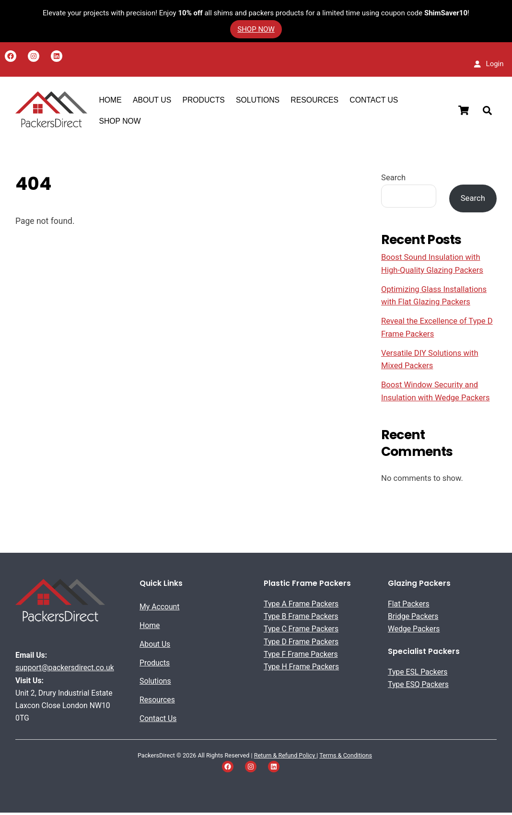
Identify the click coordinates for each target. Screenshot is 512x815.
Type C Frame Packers (301, 631)
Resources (315, 101)
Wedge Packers (414, 631)
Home (111, 101)
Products (204, 101)
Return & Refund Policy (285, 757)
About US (153, 101)
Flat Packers (408, 606)
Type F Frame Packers (301, 656)
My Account (159, 609)
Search (393, 180)
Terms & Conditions (345, 757)
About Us (155, 646)
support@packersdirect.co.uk (64, 670)
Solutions (258, 101)
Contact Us (374, 101)
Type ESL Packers (417, 673)
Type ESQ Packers (418, 686)
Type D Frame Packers (301, 643)
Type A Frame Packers (301, 606)
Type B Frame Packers (301, 618)
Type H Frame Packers (301, 669)
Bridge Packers (413, 618)
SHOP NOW (120, 122)
